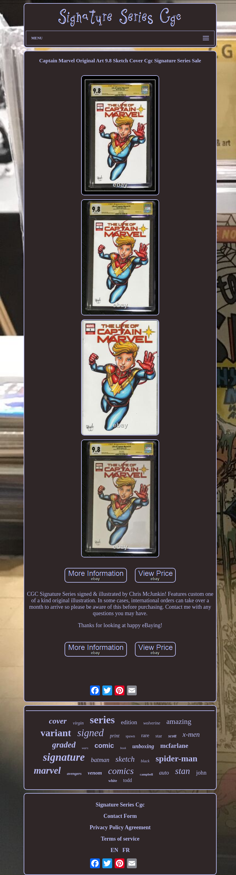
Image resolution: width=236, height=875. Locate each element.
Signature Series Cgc (120, 805)
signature (64, 757)
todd (127, 780)
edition (129, 722)
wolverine (151, 723)
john (201, 772)
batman (100, 759)
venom (95, 773)
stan (182, 771)
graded (64, 744)
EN (114, 850)
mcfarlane (174, 745)
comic (104, 745)
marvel (47, 770)
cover (58, 721)
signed (90, 732)
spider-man (176, 758)
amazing (178, 721)
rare (145, 735)
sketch (125, 759)
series (102, 719)
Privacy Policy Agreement (120, 827)
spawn (130, 736)
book (123, 748)
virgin (78, 723)
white (112, 781)
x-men (191, 734)
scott (172, 736)
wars (85, 748)
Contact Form (120, 816)
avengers (74, 773)
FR (126, 850)
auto (164, 773)
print (115, 735)
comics (121, 771)
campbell (146, 774)
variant (56, 732)
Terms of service (120, 839)
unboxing (143, 746)
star (158, 735)
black (145, 761)
